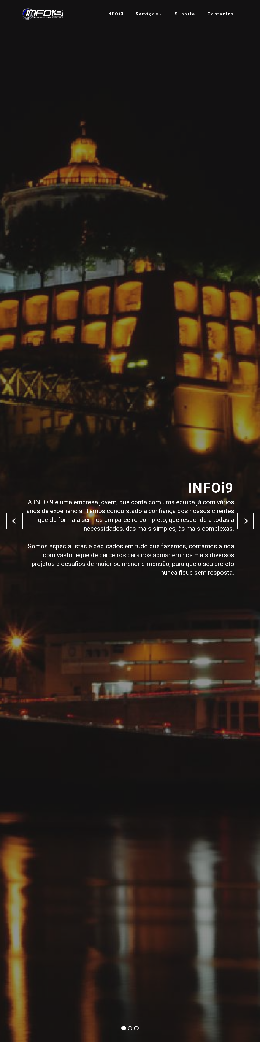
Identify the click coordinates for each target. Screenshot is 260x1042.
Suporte (185, 14)
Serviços (147, 14)
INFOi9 (114, 14)
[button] (14, 521)
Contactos (220, 14)
